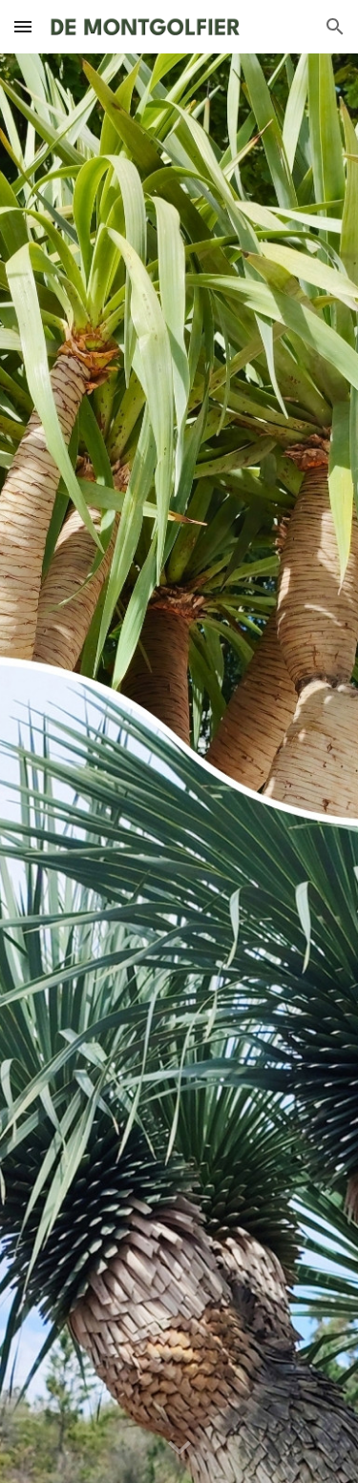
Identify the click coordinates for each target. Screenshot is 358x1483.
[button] (23, 26)
